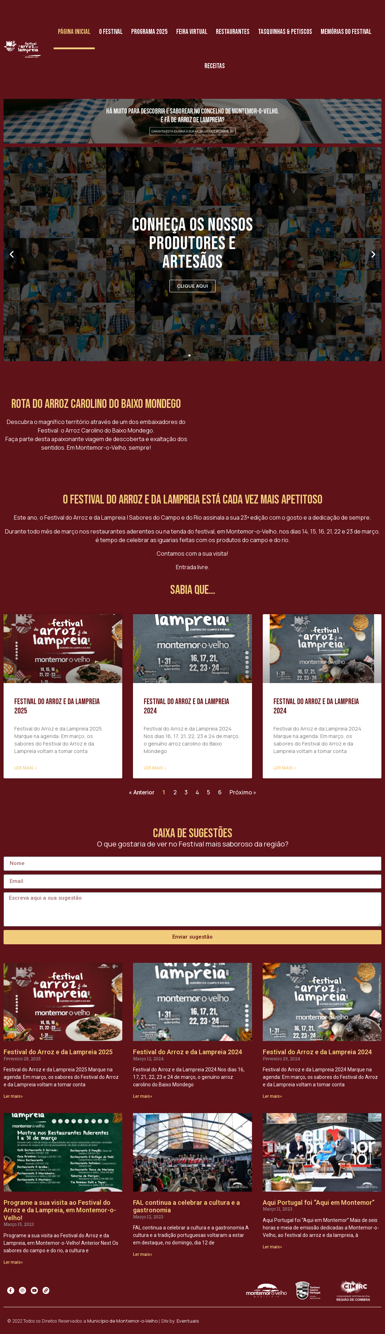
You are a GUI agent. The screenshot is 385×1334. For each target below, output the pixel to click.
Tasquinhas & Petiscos (285, 32)
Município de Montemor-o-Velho (122, 1321)
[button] (189, 355)
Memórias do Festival (346, 32)
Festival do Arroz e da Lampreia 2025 (57, 706)
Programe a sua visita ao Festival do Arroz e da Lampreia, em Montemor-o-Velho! (60, 1210)
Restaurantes (233, 32)
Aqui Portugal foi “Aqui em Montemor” (319, 1202)
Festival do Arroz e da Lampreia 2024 (186, 706)
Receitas (214, 66)
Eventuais (188, 1321)
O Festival (111, 32)
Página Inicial (74, 32)
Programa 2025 (149, 32)
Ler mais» (13, 1096)
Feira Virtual (191, 32)
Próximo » (242, 792)
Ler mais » (25, 767)
